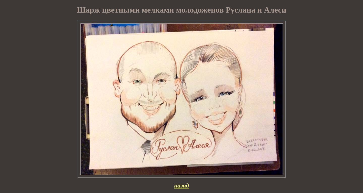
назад (181, 185)
